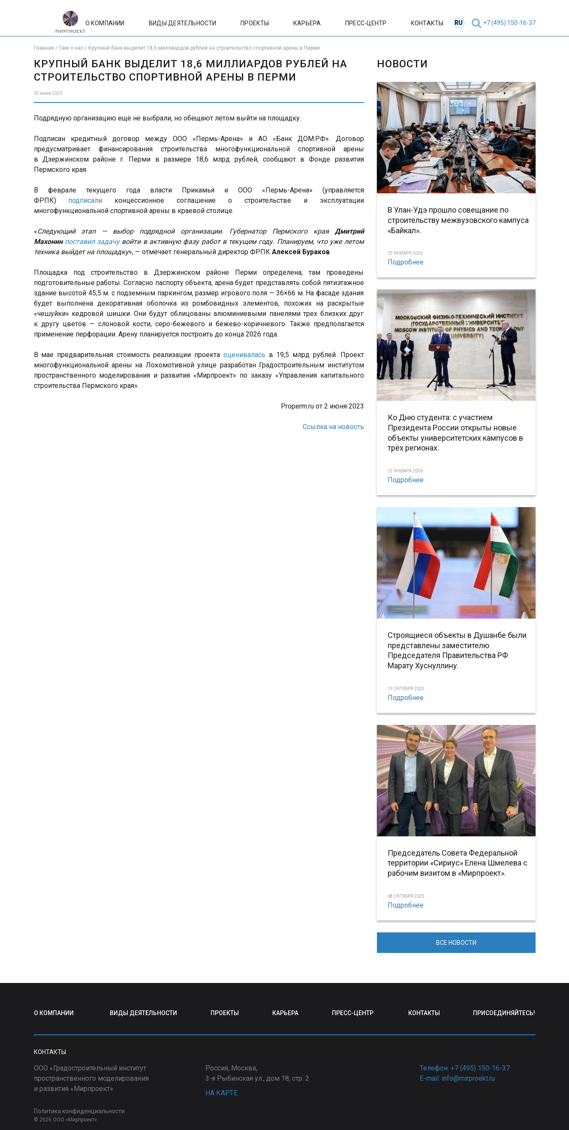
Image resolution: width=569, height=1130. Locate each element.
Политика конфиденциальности (79, 1111)
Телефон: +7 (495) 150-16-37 (465, 1068)
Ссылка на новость (333, 427)
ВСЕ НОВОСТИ (456, 942)
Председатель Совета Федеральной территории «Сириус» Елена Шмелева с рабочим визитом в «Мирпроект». (457, 863)
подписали (85, 200)
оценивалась (244, 355)
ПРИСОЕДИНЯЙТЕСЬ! (504, 1013)
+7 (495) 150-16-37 (509, 22)
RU (459, 22)
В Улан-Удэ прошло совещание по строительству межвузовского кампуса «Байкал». (458, 220)
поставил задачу (92, 241)
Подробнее (406, 262)
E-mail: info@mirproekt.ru (457, 1078)
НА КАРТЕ (221, 1093)
